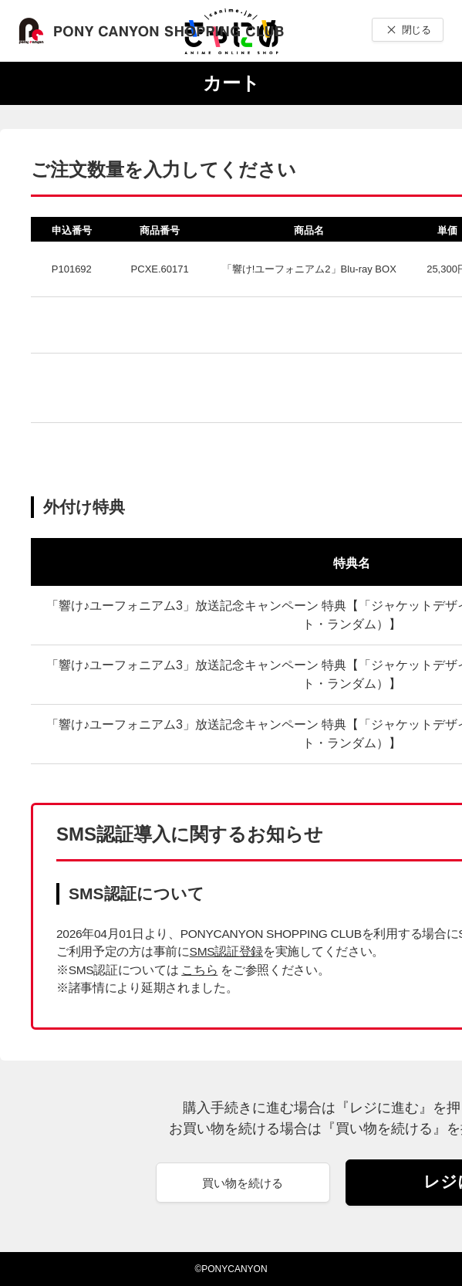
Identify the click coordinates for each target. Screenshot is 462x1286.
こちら (199, 969)
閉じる (416, 30)
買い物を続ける (242, 1183)
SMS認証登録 (226, 951)
